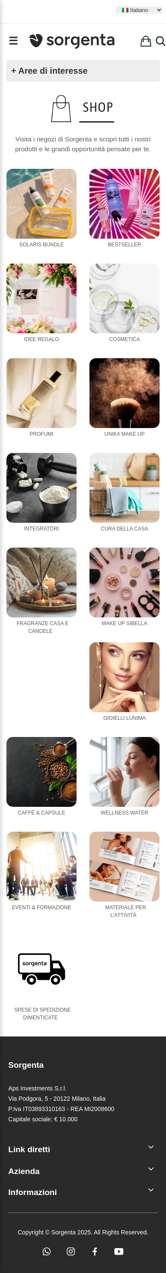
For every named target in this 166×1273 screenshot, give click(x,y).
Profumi (41, 434)
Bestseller (124, 245)
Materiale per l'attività (125, 911)
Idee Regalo (41, 339)
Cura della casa (124, 529)
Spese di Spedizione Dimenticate (42, 1014)
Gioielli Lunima (124, 718)
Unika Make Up (124, 434)
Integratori (41, 529)
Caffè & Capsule (41, 813)
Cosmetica (124, 339)
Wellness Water (124, 813)
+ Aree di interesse (49, 70)
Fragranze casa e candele (43, 627)
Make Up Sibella (125, 623)
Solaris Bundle (41, 245)
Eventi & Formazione (41, 908)
